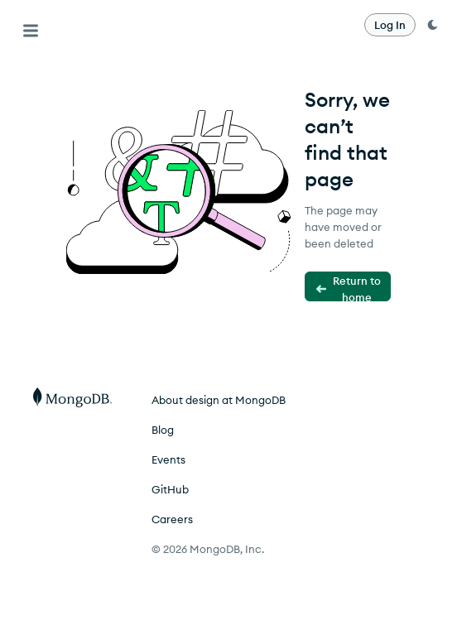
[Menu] (30, 30)
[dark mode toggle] (432, 24)
